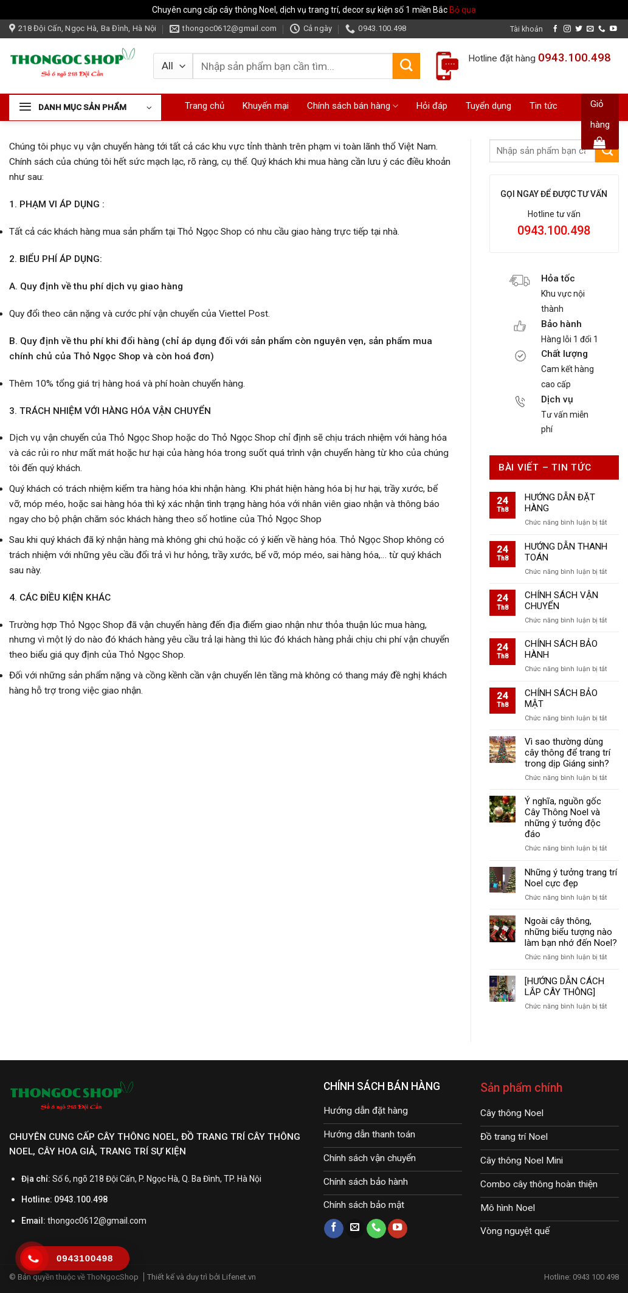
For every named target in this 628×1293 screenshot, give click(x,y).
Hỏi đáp (431, 105)
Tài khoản (526, 28)
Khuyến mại (266, 105)
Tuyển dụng (488, 105)
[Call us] (602, 29)
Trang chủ (204, 105)
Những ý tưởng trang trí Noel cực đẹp (571, 878)
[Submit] (406, 66)
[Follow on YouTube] (613, 29)
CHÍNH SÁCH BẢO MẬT (561, 698)
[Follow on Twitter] (578, 29)
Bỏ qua (462, 10)
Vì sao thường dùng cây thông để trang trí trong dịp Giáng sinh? (567, 752)
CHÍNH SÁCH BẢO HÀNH (561, 649)
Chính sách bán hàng (352, 106)
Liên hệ (371, 130)
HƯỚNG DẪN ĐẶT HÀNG (560, 503)
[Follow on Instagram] (567, 29)
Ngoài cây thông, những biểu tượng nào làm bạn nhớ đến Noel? (571, 931)
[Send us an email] (590, 29)
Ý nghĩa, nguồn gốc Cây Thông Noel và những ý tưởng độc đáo (563, 818)
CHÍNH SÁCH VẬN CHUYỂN (561, 601)
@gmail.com (122, 1221)
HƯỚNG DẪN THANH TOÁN (566, 552)
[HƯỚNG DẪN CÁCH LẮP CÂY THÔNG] (564, 987)
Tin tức (543, 105)
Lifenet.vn (239, 1276)
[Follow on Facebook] (555, 29)
